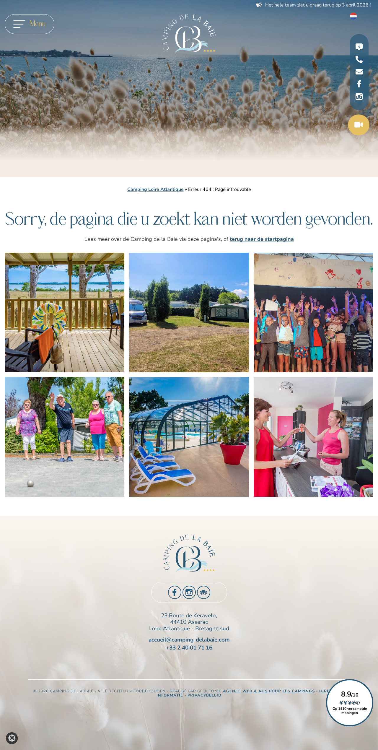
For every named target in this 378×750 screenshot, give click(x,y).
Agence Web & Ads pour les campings (269, 691)
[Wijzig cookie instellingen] (12, 738)
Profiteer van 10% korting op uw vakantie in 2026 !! (311, 5)
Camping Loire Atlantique (155, 189)
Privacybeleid (204, 695)
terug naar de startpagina (262, 239)
